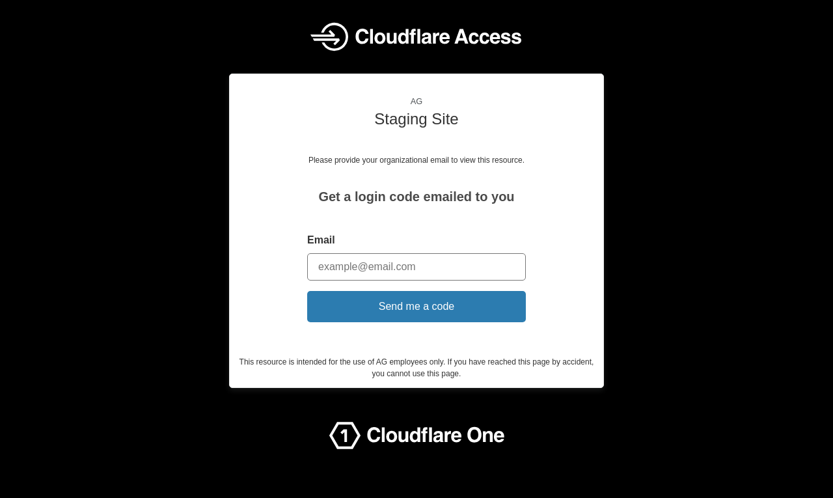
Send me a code (417, 306)
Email (321, 239)
